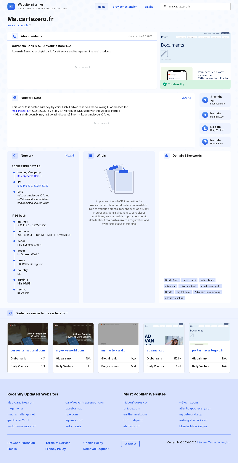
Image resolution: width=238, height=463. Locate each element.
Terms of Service (57, 443)
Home (101, 6)
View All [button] (186, 97)
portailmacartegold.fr (208, 350)
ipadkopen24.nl (18, 420)
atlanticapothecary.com (195, 408)
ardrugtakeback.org (193, 420)
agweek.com (74, 420)
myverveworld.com (70, 350)
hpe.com (71, 414)
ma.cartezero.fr (19, 25)
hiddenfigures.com (136, 402)
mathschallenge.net (21, 414)
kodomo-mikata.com (21, 426)
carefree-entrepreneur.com (84, 402)
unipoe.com (131, 408)
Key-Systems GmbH (29, 176)
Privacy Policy (55, 449)
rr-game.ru (15, 408)
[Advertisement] (82, 77)
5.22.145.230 (24, 185)
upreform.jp (73, 408)
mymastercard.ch (114, 350)
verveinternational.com (28, 350)
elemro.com (131, 426)
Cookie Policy (93, 443)
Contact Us (130, 443)
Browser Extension (125, 6)
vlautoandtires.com (20, 402)
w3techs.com (188, 402)
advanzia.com (157, 350)
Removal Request (96, 449)
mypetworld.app (190, 414)
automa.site (73, 426)
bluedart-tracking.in (193, 426)
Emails (149, 6)
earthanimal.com (135, 414)
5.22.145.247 (41, 185)
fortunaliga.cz (133, 420)
